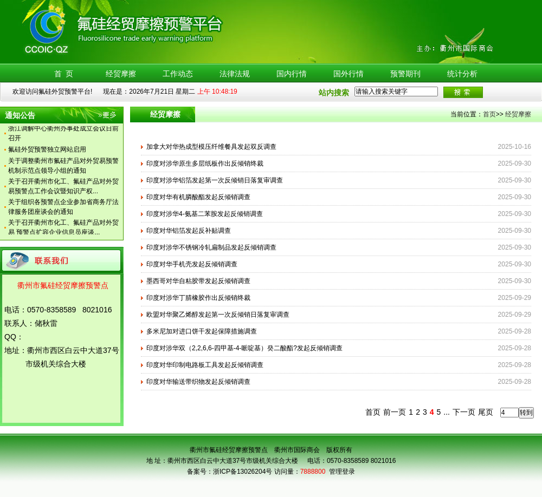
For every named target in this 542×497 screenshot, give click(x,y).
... (446, 412)
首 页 (64, 73)
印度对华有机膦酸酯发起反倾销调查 (198, 197)
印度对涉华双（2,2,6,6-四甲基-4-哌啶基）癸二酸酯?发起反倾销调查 (244, 348)
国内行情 (291, 73)
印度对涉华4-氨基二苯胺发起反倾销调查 (204, 214)
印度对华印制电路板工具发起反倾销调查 (204, 365)
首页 (489, 114)
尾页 (485, 412)
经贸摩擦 (121, 73)
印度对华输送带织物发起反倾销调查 (198, 381)
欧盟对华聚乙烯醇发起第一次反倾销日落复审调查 (217, 314)
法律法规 (235, 73)
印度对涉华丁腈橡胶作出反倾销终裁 (198, 298)
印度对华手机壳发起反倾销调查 (191, 264)
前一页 (394, 412)
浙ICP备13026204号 (242, 471)
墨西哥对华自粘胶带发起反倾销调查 (198, 281)
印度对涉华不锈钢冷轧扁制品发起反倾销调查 (211, 247)
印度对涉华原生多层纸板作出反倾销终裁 (204, 163)
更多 (108, 117)
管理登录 (342, 471)
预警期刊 (405, 73)
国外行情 (348, 73)
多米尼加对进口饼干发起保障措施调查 (201, 331)
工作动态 (178, 73)
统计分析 (462, 73)
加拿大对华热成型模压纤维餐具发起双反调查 (211, 147)
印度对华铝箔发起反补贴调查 (188, 230)
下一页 (464, 412)
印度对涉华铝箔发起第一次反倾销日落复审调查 (214, 180)
